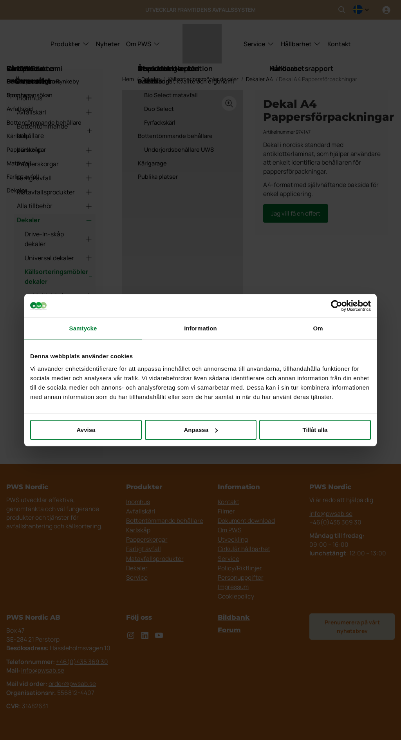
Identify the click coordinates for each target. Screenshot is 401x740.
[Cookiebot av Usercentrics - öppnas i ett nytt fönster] (336, 306)
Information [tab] (200, 328)
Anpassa (201, 429)
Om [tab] (318, 328)
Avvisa (86, 429)
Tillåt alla (315, 429)
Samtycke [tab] (83, 328)
